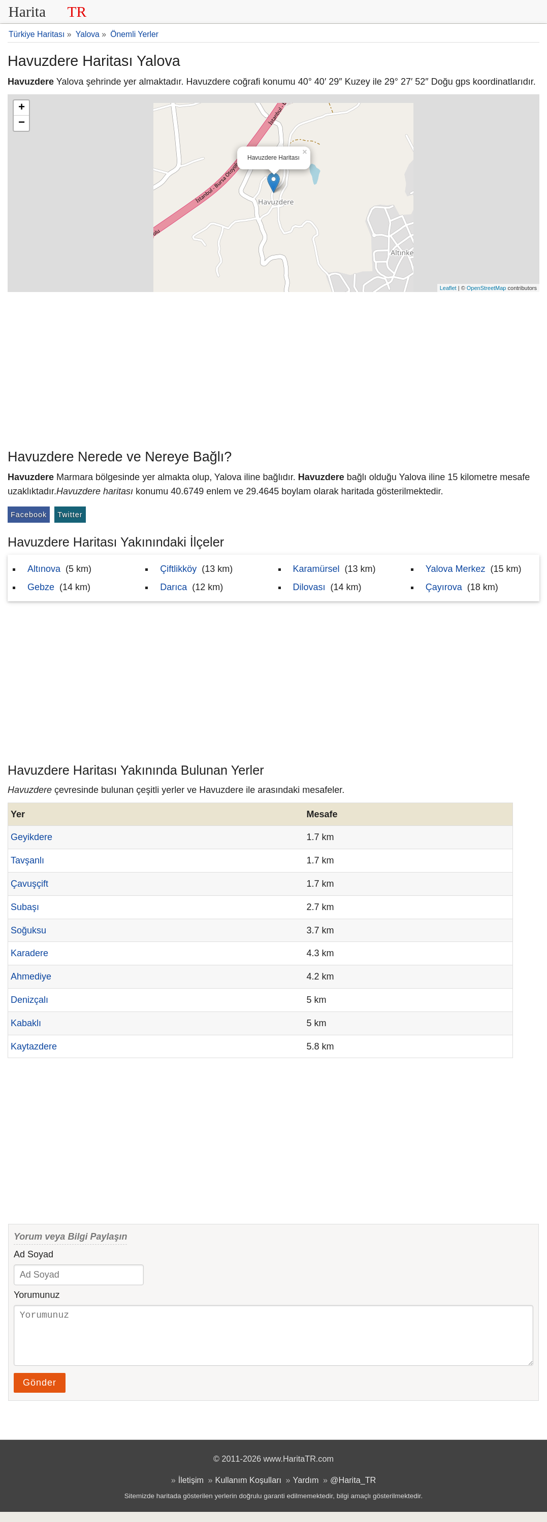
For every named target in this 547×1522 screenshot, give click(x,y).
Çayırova (444, 587)
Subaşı (25, 907)
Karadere (29, 953)
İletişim (191, 1490)
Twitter (69, 515)
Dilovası (309, 587)
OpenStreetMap (486, 288)
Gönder (39, 1393)
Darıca (173, 587)
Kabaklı (26, 1023)
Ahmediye (31, 976)
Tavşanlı (27, 860)
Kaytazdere (34, 1046)
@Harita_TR (353, 1490)
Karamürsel (316, 569)
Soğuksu (28, 930)
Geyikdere (31, 837)
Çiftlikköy (178, 569)
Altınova (43, 569)
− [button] (21, 123)
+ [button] (21, 108)
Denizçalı (29, 1000)
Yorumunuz (36, 1295)
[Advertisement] (273, 368)
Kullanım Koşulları (248, 1490)
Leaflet (448, 288)
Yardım (306, 1490)
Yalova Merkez (456, 569)
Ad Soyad (33, 1254)
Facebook (29, 515)
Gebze (40, 587)
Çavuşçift (29, 884)
